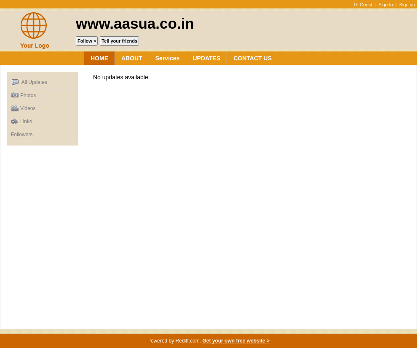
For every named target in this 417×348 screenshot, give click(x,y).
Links (21, 122)
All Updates (29, 82)
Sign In (385, 4)
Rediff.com (188, 341)
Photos (23, 95)
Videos (23, 108)
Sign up (407, 4)
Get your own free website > (236, 341)
